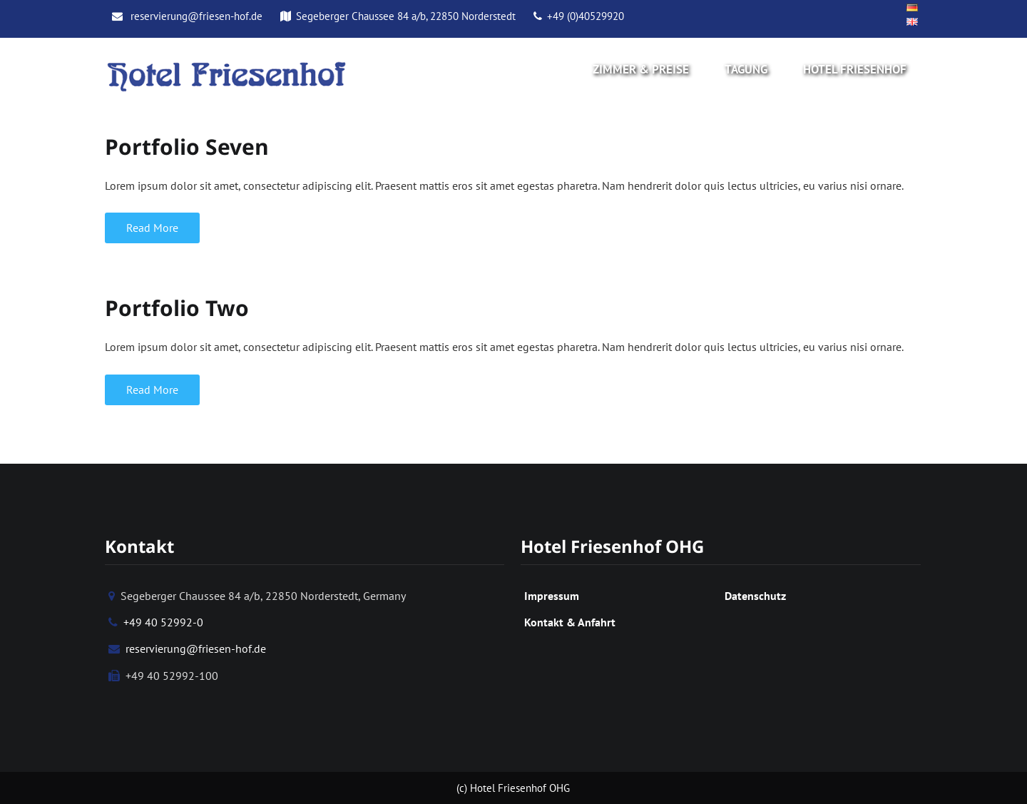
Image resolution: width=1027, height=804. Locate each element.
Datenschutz (755, 596)
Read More (152, 227)
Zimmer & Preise (641, 69)
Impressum (551, 596)
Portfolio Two (177, 307)
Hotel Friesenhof (854, 69)
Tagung (746, 69)
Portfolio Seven (187, 146)
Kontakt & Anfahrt (569, 622)
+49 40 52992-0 (155, 622)
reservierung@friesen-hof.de (187, 16)
